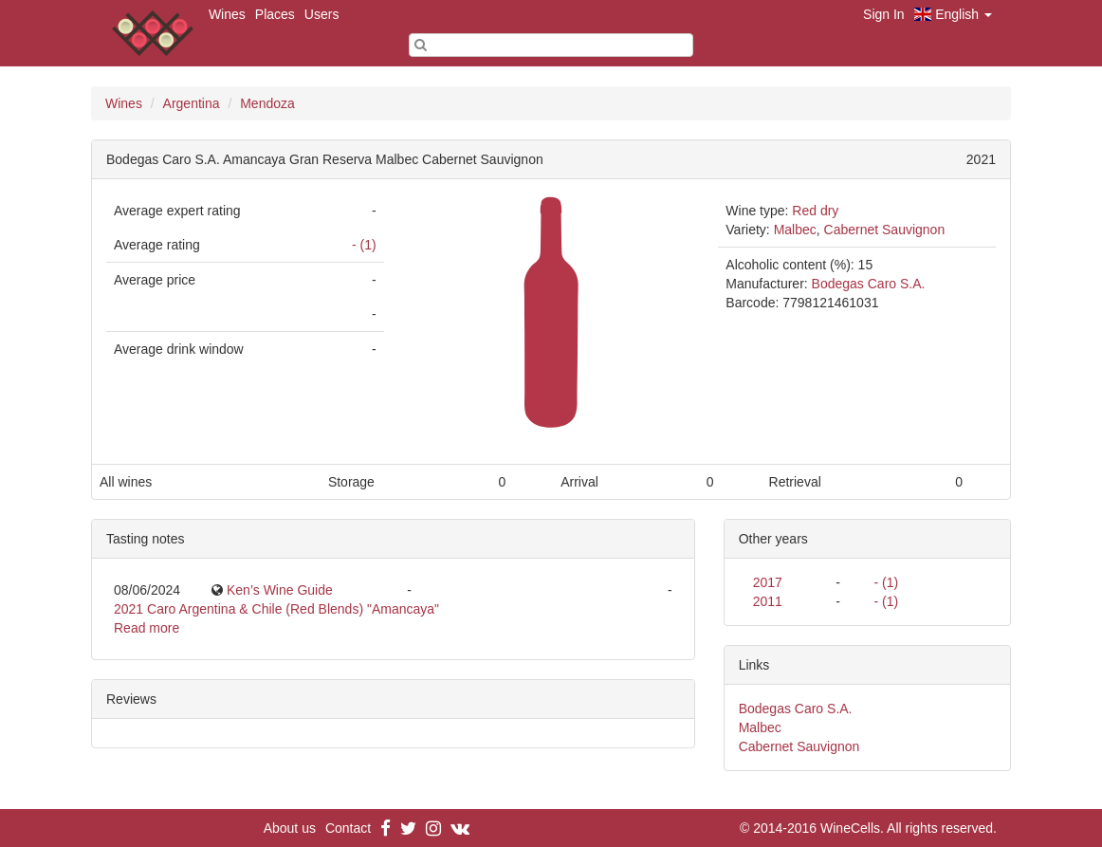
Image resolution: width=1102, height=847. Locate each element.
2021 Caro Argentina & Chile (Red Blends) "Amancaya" (276, 609)
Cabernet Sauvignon (885, 229)
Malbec (795, 229)
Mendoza (267, 103)
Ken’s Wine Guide (280, 590)
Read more (146, 627)
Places (275, 14)
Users (322, 14)
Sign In (884, 14)
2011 (767, 601)
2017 (767, 582)
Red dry (815, 210)
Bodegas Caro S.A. (869, 283)
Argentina (191, 103)
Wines (227, 14)
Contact (348, 828)
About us (290, 828)
